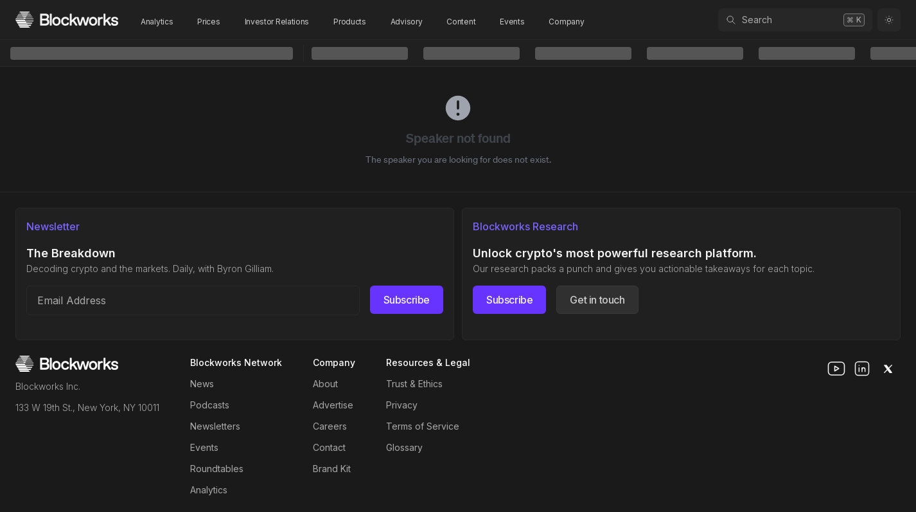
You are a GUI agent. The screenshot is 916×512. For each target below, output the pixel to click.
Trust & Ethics (414, 383)
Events (512, 21)
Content (460, 21)
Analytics (157, 21)
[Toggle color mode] (889, 20)
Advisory (407, 21)
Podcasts (209, 404)
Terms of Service (422, 426)
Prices (208, 21)
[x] (888, 368)
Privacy (402, 404)
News (202, 383)
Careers (330, 426)
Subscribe (406, 299)
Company (566, 21)
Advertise (333, 404)
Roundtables (216, 468)
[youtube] (836, 368)
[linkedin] (862, 368)
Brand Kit (332, 468)
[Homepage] (66, 20)
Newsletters (215, 426)
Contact (329, 447)
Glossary (404, 447)
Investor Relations (277, 21)
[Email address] (193, 300)
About (325, 383)
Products (349, 21)
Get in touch (597, 299)
